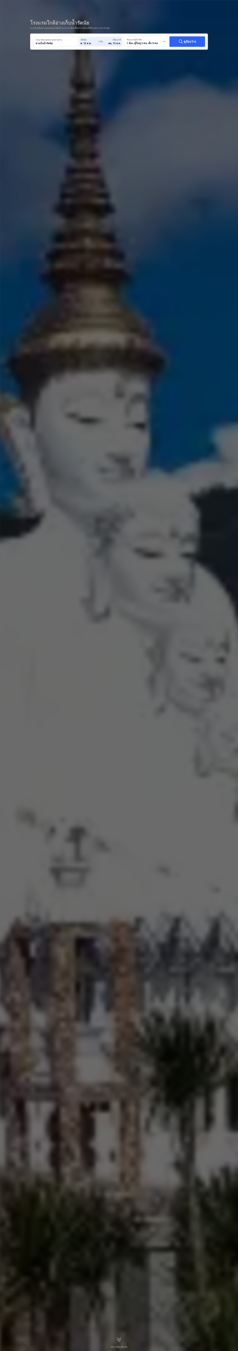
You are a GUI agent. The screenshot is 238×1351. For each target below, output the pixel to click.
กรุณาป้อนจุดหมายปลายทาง (49, 40)
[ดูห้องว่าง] (187, 41)
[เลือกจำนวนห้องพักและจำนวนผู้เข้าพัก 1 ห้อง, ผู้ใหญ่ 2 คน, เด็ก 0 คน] (146, 42)
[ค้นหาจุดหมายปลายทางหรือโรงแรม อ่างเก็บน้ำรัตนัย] (55, 41)
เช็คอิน (83, 40)
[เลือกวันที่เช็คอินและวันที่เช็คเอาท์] (90, 42)
